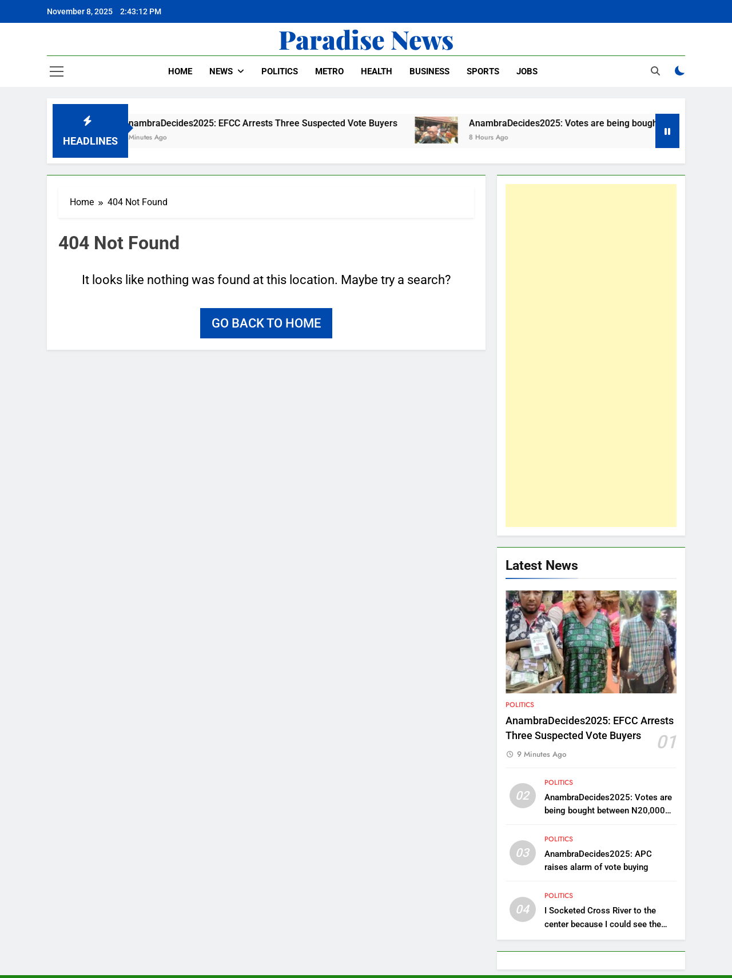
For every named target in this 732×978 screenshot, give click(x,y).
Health (376, 71)
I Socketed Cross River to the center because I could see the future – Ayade (602, 923)
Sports (483, 71)
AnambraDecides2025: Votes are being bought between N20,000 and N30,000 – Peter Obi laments (608, 810)
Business (429, 71)
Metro (329, 71)
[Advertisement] (591, 355)
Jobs (527, 71)
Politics (279, 71)
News (221, 71)
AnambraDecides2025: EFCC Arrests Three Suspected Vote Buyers (268, 123)
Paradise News (366, 39)
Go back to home (266, 323)
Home (180, 71)
